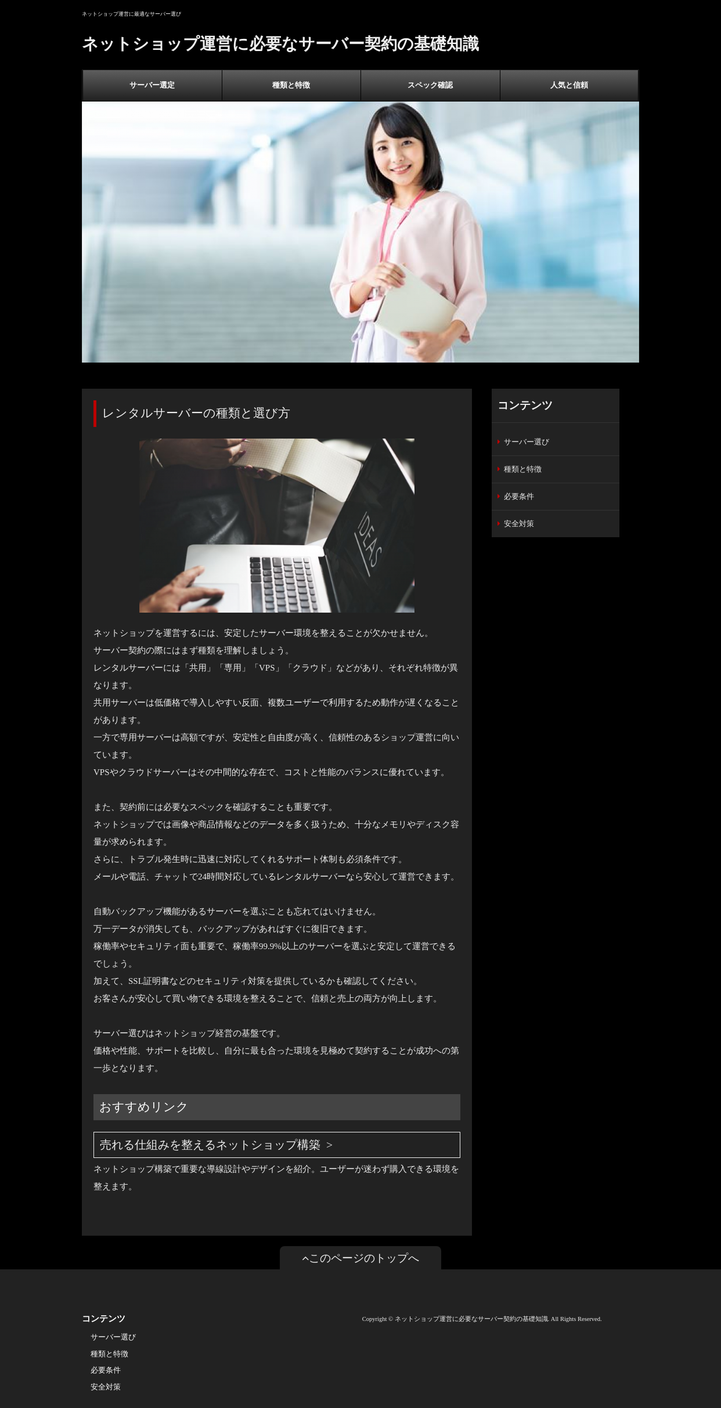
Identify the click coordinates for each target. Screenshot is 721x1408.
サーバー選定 (152, 85)
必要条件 (519, 496)
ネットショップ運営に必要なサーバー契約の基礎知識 (280, 44)
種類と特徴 (291, 85)
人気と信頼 (569, 85)
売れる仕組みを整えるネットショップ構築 (210, 1145)
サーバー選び (526, 441)
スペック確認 (430, 85)
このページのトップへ (360, 1258)
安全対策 (519, 523)
